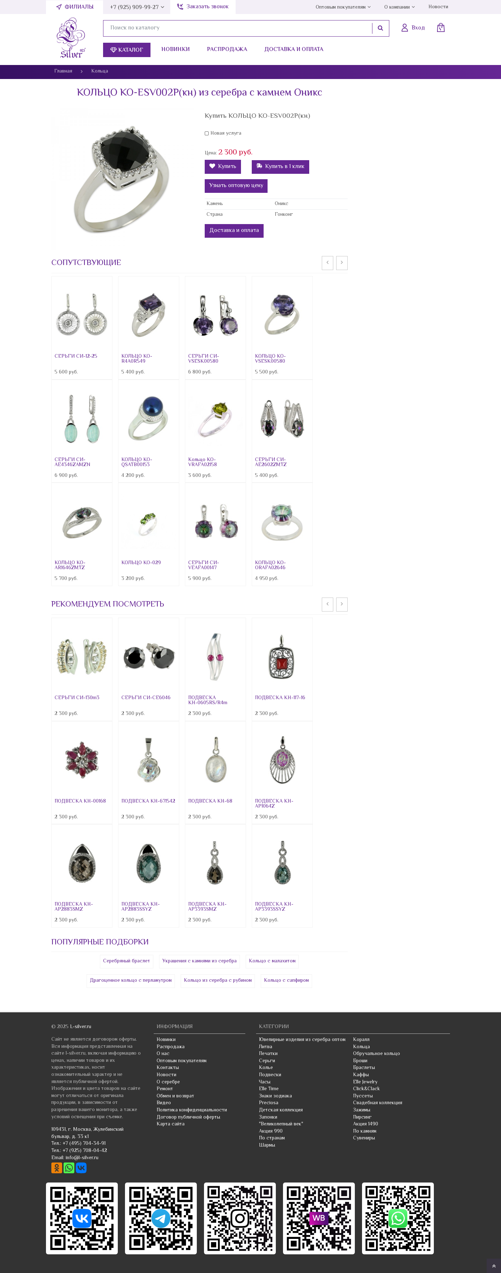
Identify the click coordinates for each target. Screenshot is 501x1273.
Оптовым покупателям (341, 7)
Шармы (267, 1145)
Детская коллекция (281, 1110)
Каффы (361, 1075)
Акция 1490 (365, 1124)
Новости (438, 7)
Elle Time (269, 1089)
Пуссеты (363, 1096)
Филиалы (79, 7)
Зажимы (361, 1110)
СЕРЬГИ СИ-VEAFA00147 (203, 565)
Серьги (267, 1061)
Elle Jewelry (365, 1082)
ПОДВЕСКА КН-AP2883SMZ (74, 907)
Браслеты (364, 1068)
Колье (266, 1068)
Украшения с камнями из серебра (199, 961)
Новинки (175, 49)
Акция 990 (271, 1131)
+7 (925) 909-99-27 (134, 7)
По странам (272, 1138)
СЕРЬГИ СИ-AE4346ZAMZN (72, 462)
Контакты (168, 1068)
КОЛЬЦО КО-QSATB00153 (136, 462)
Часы (264, 1082)
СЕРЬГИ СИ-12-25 (76, 357)
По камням (364, 1131)
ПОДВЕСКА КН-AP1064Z (274, 804)
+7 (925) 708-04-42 (84, 1151)
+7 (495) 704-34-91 (84, 1144)
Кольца (361, 1047)
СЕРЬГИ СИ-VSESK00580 (203, 359)
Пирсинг (362, 1117)
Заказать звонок (207, 7)
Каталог (126, 50)
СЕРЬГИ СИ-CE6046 (146, 698)
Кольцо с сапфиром (286, 981)
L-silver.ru (80, 1027)
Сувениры (364, 1138)
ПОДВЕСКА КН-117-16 (280, 698)
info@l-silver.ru (82, 1158)
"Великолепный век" (281, 1124)
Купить (222, 166)
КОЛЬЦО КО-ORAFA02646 (270, 565)
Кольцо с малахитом (272, 961)
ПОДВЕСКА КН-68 (210, 801)
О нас (163, 1054)
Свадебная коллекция (377, 1103)
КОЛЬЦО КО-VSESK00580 (270, 359)
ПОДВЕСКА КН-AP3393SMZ (207, 907)
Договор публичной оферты (188, 1117)
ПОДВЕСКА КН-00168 (80, 801)
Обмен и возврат (175, 1096)
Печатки (268, 1054)
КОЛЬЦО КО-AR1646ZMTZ (70, 565)
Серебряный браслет (126, 961)
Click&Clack (366, 1089)
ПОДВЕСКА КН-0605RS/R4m (207, 700)
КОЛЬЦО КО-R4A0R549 (136, 359)
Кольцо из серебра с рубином (218, 981)
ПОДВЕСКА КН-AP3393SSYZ (274, 907)
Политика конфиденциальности (192, 1110)
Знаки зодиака (275, 1096)
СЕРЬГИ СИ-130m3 (77, 698)
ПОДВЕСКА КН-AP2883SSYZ (140, 907)
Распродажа (227, 49)
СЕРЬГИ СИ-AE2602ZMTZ (271, 462)
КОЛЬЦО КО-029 (141, 563)
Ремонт (165, 1089)
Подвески (270, 1075)
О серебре (168, 1082)
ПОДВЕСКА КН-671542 (148, 801)
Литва (265, 1047)
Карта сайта (171, 1124)
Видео (164, 1103)
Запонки (268, 1117)
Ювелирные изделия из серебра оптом (302, 1040)
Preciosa (268, 1103)
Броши (360, 1061)
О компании (397, 7)
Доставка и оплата (293, 49)
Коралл (361, 1040)
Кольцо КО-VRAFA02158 (202, 462)
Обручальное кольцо (376, 1054)
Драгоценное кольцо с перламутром (131, 981)
